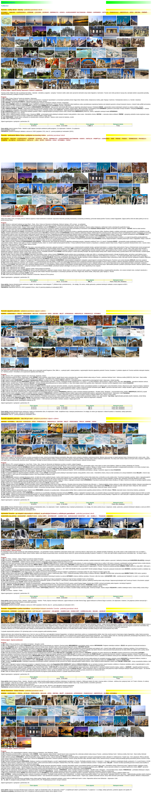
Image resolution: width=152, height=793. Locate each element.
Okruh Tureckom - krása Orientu (12, 690)
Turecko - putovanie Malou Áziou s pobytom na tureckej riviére (23, 135)
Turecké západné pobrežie (10, 311)
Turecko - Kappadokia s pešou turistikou (15, 608)
